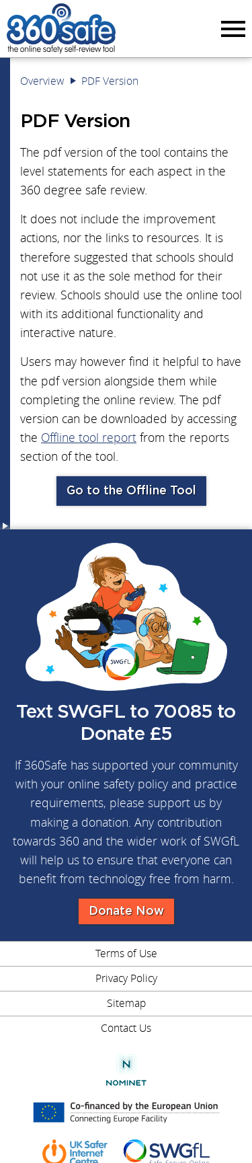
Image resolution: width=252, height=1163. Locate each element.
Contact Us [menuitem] (126, 1028)
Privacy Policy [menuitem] (126, 978)
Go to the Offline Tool (131, 491)
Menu (231, 28)
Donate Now (126, 911)
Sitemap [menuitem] (126, 1003)
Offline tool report (88, 437)
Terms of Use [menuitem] (126, 953)
